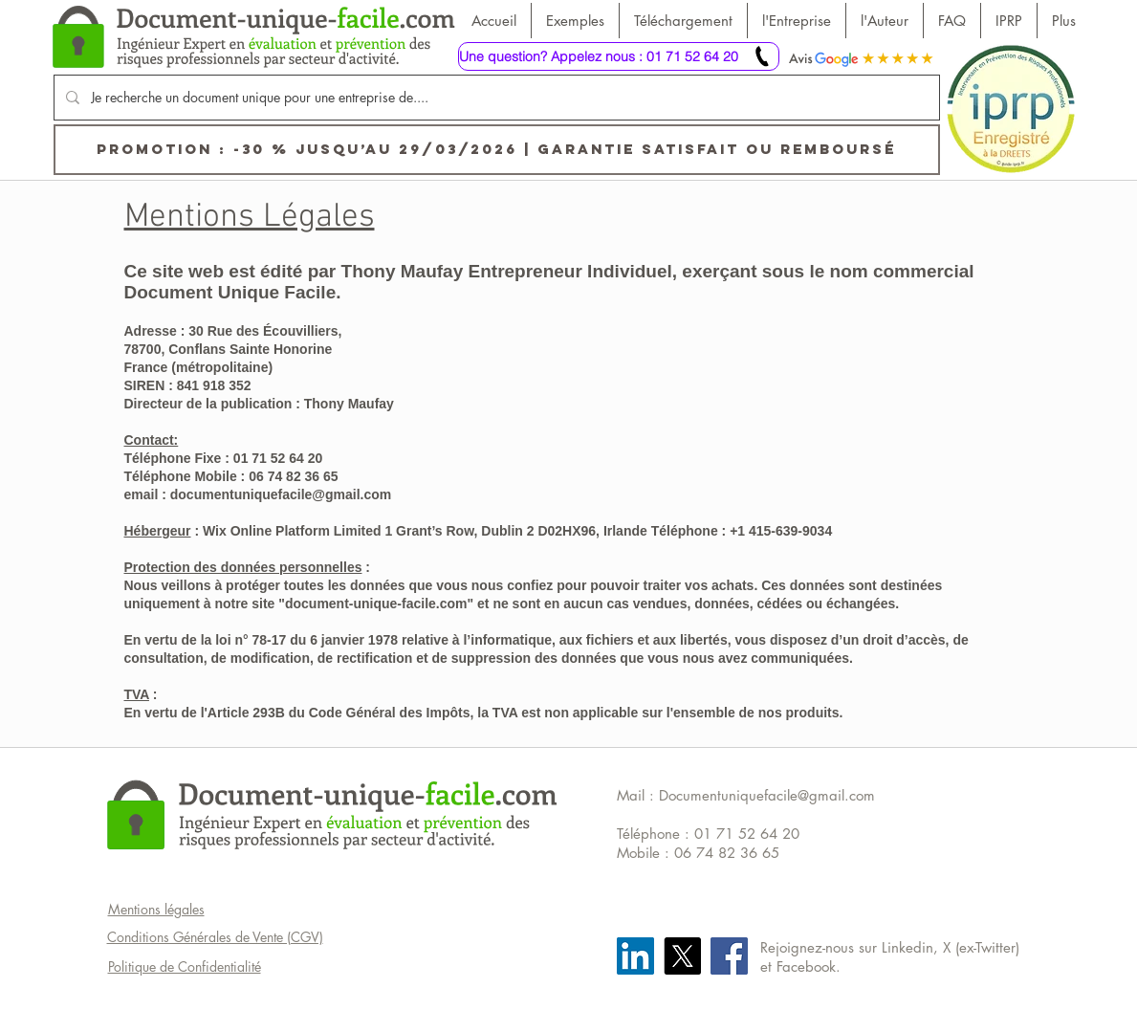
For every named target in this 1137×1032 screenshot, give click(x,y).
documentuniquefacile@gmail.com (280, 494)
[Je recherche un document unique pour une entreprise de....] (495, 98)
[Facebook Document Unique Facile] (729, 956)
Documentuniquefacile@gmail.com (767, 795)
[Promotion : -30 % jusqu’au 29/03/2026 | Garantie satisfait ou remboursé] (497, 149)
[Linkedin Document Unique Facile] (635, 956)
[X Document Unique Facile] (682, 956)
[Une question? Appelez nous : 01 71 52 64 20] (618, 56)
